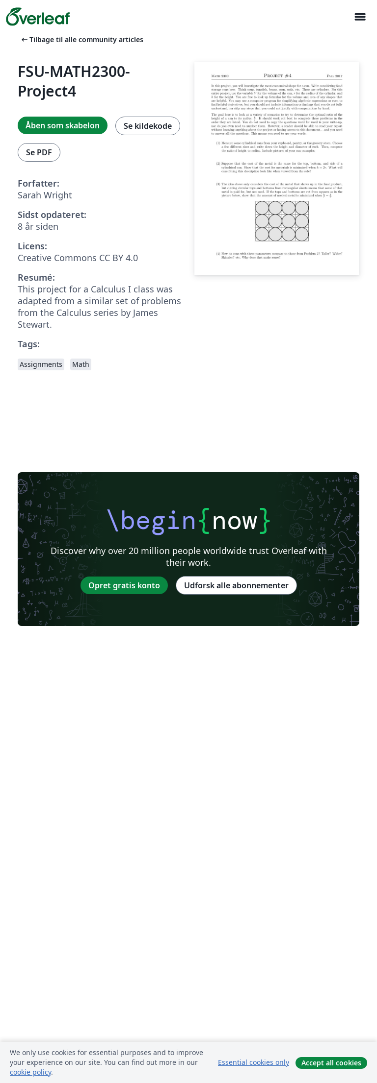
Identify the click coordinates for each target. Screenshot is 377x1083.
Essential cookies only (253, 1062)
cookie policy (30, 1072)
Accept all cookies (331, 1062)
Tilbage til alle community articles (81, 39)
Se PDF (39, 152)
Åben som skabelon (63, 125)
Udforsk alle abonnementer (236, 585)
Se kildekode (148, 125)
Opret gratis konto (124, 585)
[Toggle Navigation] (360, 17)
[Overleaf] (38, 16)
